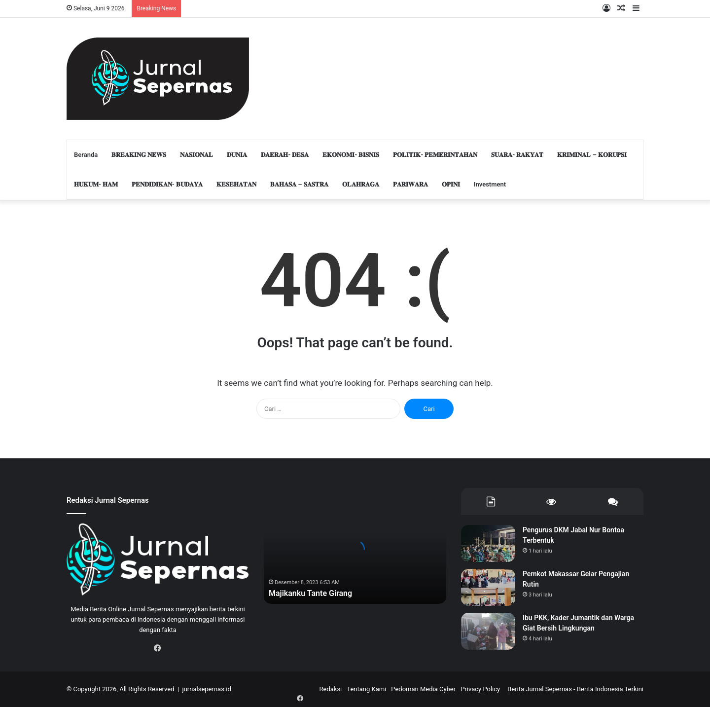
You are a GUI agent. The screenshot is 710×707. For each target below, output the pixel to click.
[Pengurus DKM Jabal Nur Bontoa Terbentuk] (488, 543)
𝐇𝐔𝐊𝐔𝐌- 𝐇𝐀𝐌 (96, 184)
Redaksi (330, 689)
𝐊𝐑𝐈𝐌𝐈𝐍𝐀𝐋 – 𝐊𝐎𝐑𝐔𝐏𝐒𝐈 (592, 154)
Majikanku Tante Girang (315, 593)
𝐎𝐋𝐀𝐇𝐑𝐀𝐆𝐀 (360, 184)
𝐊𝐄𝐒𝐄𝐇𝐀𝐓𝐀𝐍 (236, 184)
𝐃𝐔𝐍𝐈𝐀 (237, 154)
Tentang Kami (366, 689)
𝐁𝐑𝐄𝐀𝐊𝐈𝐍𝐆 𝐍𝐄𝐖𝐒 (138, 154)
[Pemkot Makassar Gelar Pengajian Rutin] (488, 587)
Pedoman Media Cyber (423, 689)
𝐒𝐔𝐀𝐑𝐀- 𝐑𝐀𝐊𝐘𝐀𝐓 (517, 154)
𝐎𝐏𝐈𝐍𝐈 (451, 184)
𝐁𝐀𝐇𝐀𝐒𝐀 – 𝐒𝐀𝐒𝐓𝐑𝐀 (299, 184)
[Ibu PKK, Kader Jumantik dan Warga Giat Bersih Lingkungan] (488, 631)
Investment (490, 184)
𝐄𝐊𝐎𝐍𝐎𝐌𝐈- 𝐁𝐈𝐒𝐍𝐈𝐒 (350, 154)
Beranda (86, 154)
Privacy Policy (480, 689)
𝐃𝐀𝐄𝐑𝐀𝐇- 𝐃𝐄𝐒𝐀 (285, 154)
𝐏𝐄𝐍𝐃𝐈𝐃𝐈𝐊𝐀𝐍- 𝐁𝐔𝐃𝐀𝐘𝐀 (167, 184)
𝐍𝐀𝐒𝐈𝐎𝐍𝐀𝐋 (196, 154)
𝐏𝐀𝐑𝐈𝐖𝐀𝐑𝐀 (410, 184)
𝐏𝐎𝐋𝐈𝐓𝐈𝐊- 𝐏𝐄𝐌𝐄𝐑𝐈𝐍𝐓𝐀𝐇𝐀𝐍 (435, 154)
